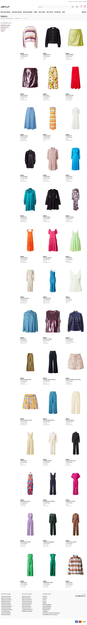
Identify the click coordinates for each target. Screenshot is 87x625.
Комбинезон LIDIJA (71, 460)
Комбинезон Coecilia (71, 541)
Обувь (35, 12)
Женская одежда (5, 12)
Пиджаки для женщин (6, 606)
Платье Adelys (46, 216)
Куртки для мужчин (26, 606)
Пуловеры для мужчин (27, 609)
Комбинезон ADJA (70, 500)
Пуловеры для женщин (6, 609)
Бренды (84, 12)
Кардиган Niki (46, 54)
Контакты (45, 596)
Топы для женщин (5, 611)
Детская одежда (27, 12)
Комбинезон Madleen (48, 541)
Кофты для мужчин (26, 604)
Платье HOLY (69, 176)
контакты (71, 1)
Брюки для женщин (6, 598)
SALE (63, 12)
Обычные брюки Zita (25, 379)
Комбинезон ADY (47, 460)
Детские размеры (47, 608)
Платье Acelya (23, 176)
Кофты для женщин (5, 601)
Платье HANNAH (47, 257)
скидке (2, 30)
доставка (76, 1)
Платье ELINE (46, 176)
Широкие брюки (70, 419)
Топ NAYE (68, 297)
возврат (84, 1)
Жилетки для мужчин (27, 601)
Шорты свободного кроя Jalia (73, 379)
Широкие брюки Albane (49, 379)
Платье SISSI (69, 257)
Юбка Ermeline (24, 135)
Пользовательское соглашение (50, 614)
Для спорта (42, 12)
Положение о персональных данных (51, 612)
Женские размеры (47, 604)
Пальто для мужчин (26, 608)
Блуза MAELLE (69, 338)
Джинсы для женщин (6, 599)
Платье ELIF (69, 135)
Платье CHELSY (47, 135)
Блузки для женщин (6, 596)
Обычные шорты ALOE (26, 419)
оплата (80, 1)
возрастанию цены (5, 25)
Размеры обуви (46, 609)
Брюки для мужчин (26, 598)
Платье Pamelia (70, 216)
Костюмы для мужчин (27, 603)
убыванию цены (5, 27)
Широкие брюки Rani (48, 419)
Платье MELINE (47, 297)
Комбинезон (23, 460)
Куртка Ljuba (69, 582)
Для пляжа (50, 12)
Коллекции (57, 12)
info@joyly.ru (80, 596)
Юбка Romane (24, 95)
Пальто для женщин (6, 604)
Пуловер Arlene (24, 54)
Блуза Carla (23, 338)
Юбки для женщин (5, 614)
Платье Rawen (24, 257)
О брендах (45, 611)
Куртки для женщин (6, 603)
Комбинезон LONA (25, 500)
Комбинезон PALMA (25, 541)
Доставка (45, 598)
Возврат (44, 603)
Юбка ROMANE (69, 54)
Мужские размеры (47, 606)
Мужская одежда (17, 12)
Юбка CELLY (46, 95)
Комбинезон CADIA (48, 582)
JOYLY (5, 7)
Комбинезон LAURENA (49, 500)
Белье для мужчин (26, 596)
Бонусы (44, 601)
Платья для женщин (6, 608)
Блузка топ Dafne (47, 338)
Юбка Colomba (69, 95)
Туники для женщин (6, 612)
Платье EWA (23, 216)
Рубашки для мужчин (27, 611)
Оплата (44, 599)
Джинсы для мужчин (27, 599)
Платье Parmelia (24, 297)
